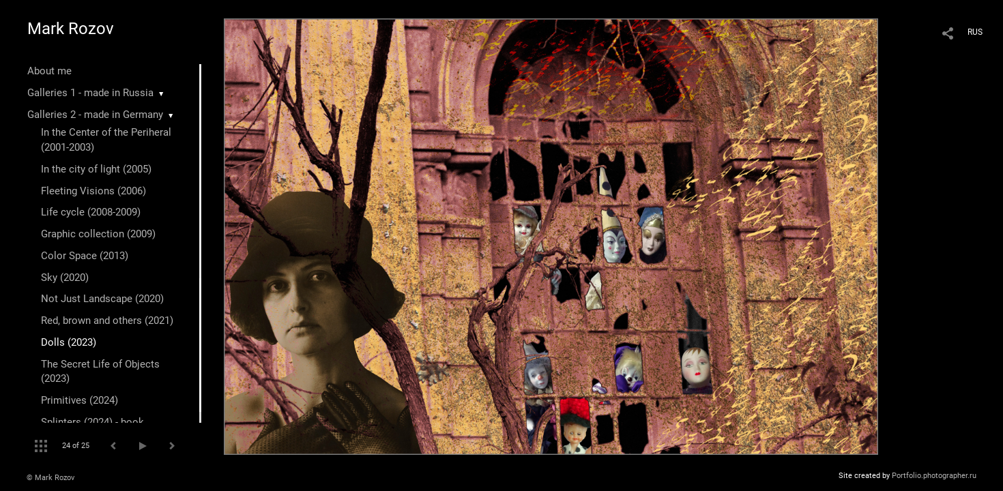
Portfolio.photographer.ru (934, 475)
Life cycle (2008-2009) (91, 212)
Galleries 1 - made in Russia (90, 93)
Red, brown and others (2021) (107, 320)
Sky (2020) (65, 277)
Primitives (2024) (79, 400)
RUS (975, 32)
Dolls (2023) (68, 342)
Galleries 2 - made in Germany (95, 114)
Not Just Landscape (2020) (102, 299)
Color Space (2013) (84, 256)
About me (49, 71)
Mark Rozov (70, 28)
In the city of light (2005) (96, 169)
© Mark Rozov (50, 477)
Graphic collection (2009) (98, 234)
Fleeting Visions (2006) (93, 191)
